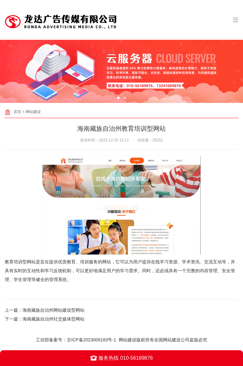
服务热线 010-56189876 (121, 358)
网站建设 (33, 112)
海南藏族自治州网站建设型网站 (53, 310)
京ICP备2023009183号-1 (91, 339)
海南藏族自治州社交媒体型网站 (53, 318)
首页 (17, 112)
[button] (118, 98)
